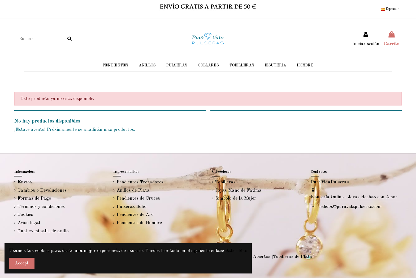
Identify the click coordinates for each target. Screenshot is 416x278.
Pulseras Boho (131, 206)
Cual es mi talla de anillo (43, 231)
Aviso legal (29, 223)
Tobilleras (225, 182)
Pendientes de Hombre (139, 223)
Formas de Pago (34, 198)
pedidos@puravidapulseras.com (350, 206)
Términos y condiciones (41, 206)
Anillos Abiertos (253, 256)
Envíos (25, 182)
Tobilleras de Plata (292, 256)
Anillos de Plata (133, 190)
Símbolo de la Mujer (235, 198)
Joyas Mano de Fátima (238, 190)
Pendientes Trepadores (139, 182)
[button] (275, 65)
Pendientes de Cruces (138, 198)
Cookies (25, 214)
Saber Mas (236, 250)
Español (391, 9)
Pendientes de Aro (135, 214)
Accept (22, 263)
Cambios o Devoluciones (42, 190)
